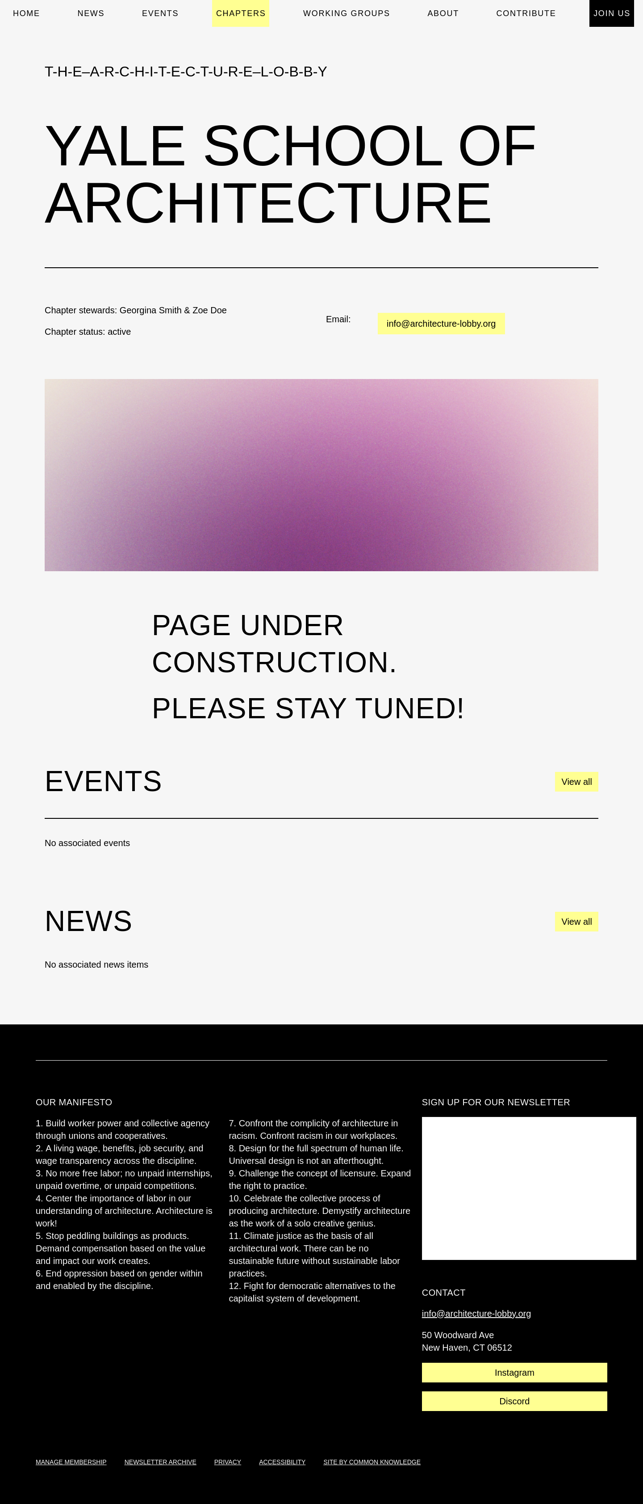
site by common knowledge (372, 1462)
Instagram (514, 1373)
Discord (515, 1401)
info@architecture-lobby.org (441, 324)
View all (576, 782)
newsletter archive (160, 1462)
